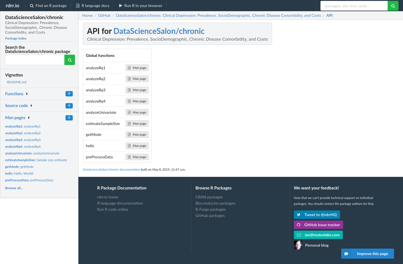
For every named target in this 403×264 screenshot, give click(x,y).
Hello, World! (19, 173)
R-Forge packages (210, 209)
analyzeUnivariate (32, 153)
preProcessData (29, 180)
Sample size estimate (36, 160)
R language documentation (120, 203)
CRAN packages (209, 197)
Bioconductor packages (215, 203)
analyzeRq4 (23, 146)
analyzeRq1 (23, 126)
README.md (16, 82)
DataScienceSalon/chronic (159, 31)
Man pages (15, 117)
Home (87, 15)
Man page (137, 68)
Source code (16, 105)
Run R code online (112, 209)
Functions (14, 93)
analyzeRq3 (23, 140)
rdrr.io (12, 5)
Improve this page (364, 254)
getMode (19, 167)
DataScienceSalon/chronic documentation (111, 169)
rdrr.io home (107, 197)
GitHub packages (210, 215)
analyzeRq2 (23, 133)
